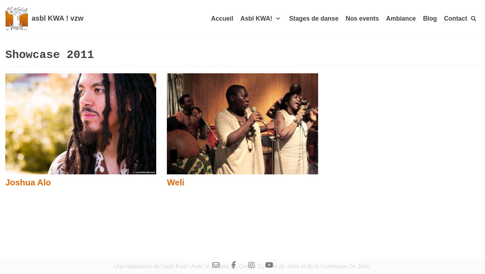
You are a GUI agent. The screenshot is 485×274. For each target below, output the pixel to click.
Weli (175, 182)
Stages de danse (314, 18)
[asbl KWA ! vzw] (44, 18)
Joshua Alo (28, 182)
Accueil (222, 18)
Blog (430, 18)
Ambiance (401, 18)
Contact (455, 18)
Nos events (362, 18)
